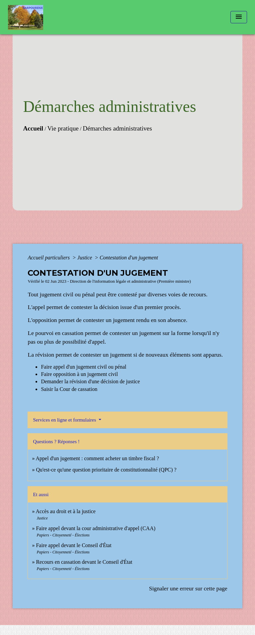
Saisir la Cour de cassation (69, 389)
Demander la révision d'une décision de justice (90, 381)
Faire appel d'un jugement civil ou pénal (83, 367)
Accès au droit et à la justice (66, 511)
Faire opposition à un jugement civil (79, 374)
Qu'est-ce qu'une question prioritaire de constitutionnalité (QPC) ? (106, 470)
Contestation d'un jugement (129, 257)
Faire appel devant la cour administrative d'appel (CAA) (95, 528)
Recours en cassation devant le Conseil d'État (84, 562)
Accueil (33, 128)
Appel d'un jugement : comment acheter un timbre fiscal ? (97, 458)
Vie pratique (63, 128)
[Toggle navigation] (238, 17)
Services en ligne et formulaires (65, 420)
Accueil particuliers (49, 257)
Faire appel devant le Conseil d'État (73, 545)
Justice (85, 257)
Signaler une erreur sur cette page (188, 588)
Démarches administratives (117, 128)
